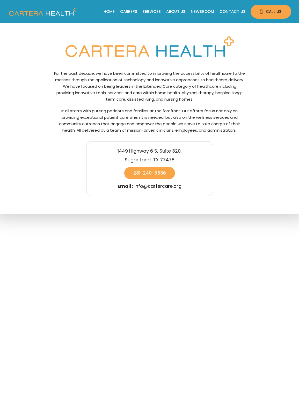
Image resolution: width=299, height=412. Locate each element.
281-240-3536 (149, 173)
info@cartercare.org (157, 186)
